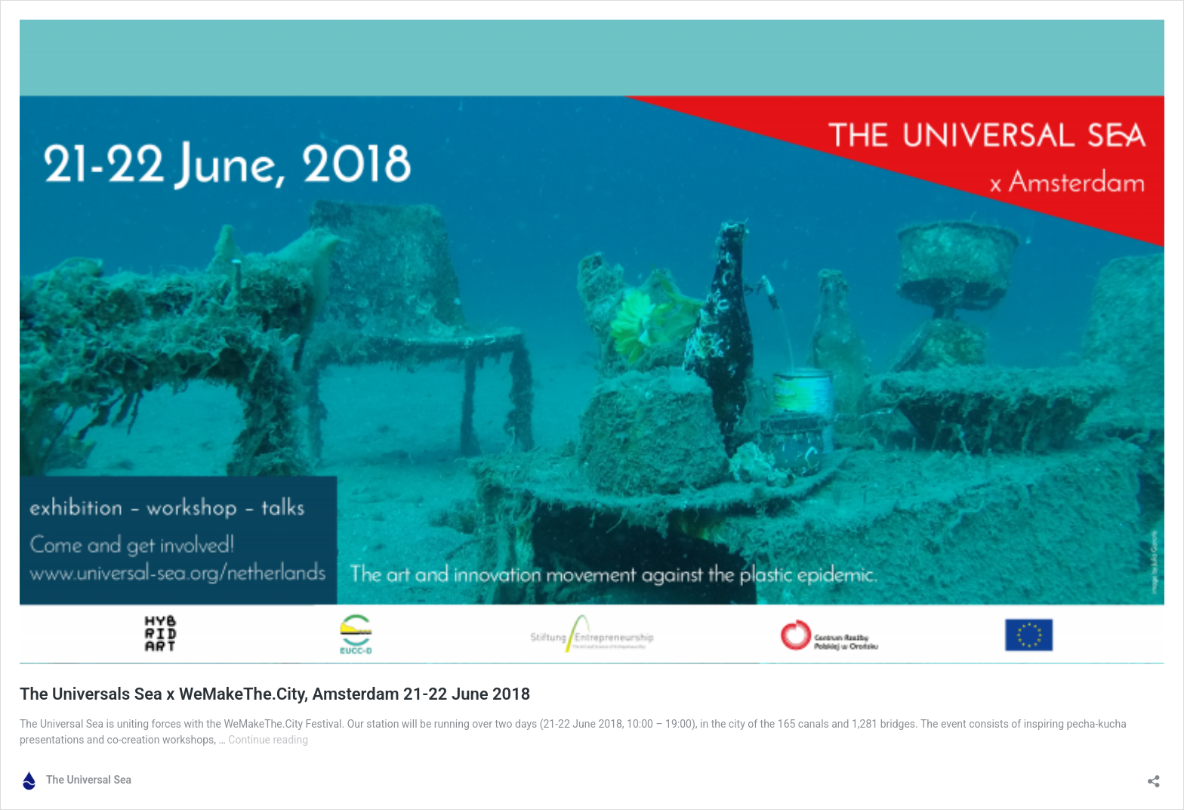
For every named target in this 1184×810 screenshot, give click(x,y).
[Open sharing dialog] (1153, 776)
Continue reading (268, 740)
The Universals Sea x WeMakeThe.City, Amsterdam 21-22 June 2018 (275, 694)
